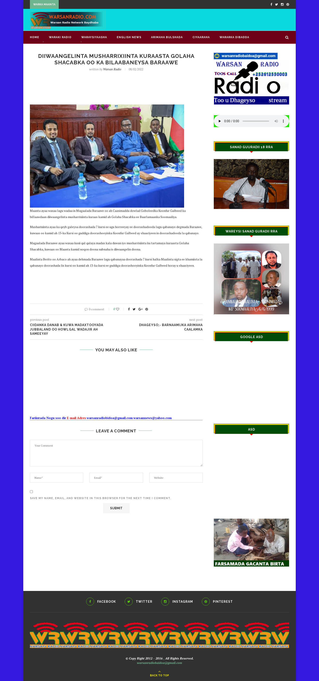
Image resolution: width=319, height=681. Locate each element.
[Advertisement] (208, 19)
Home (34, 37)
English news (129, 37)
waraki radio (60, 37)
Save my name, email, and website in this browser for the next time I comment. (100, 498)
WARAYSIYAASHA (94, 37)
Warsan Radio (112, 69)
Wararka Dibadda (234, 37)
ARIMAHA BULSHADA (167, 37)
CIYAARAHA (201, 37)
